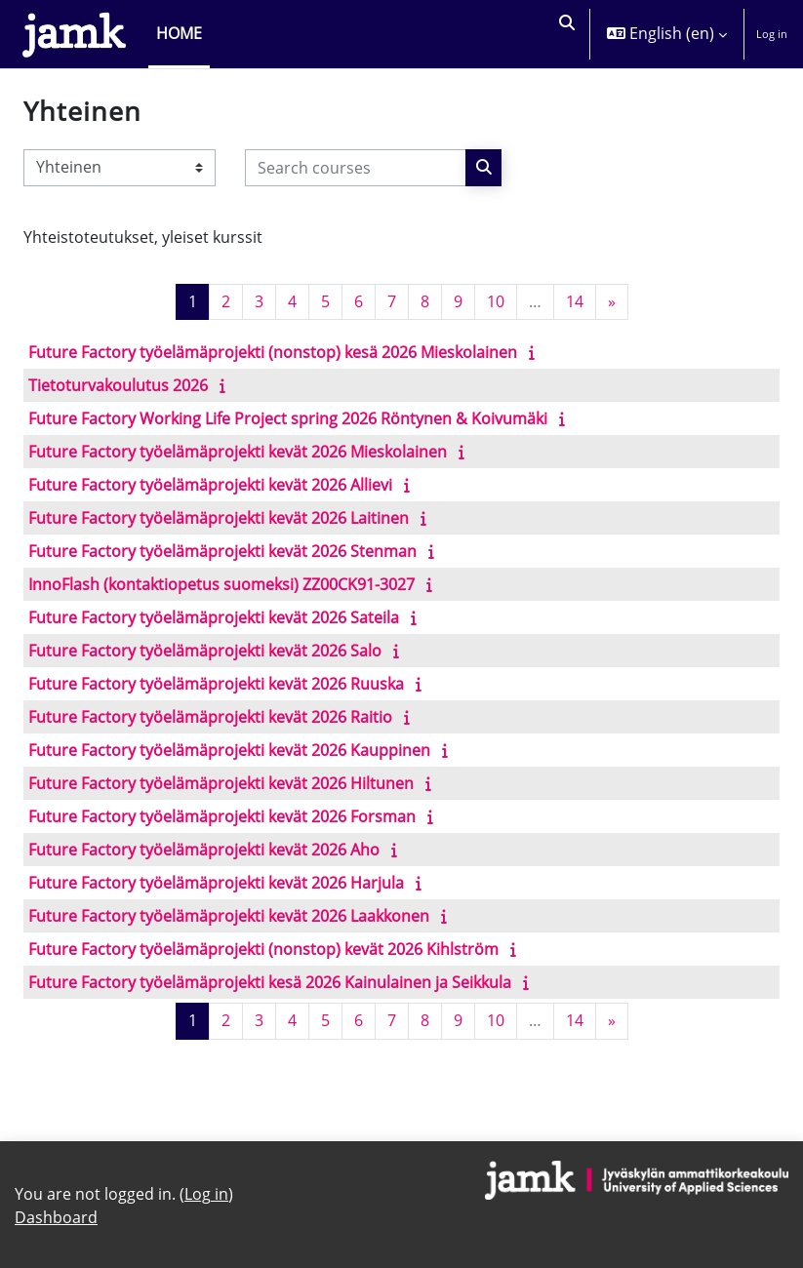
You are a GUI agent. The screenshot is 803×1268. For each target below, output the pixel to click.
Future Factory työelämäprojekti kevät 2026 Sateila (213, 617)
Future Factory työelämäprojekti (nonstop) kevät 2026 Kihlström (263, 949)
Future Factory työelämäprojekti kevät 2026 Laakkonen (228, 916)
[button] (564, 34)
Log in (771, 33)
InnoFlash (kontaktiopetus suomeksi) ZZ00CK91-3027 (221, 584)
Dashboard (56, 1217)
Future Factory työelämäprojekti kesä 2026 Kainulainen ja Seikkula (269, 982)
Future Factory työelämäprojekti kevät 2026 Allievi (210, 484)
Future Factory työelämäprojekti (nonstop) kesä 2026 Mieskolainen (272, 352)
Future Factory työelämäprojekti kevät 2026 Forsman (222, 816)
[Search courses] (355, 167)
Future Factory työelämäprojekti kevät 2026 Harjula (216, 882)
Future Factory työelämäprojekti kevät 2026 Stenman (222, 551)
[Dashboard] (74, 34)
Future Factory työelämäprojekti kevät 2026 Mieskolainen (237, 451)
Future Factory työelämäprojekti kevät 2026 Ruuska (216, 683)
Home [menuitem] (179, 33)
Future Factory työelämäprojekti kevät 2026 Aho (204, 849)
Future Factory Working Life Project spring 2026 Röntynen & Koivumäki (287, 418)
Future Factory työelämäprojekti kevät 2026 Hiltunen (221, 783)
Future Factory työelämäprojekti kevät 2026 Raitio (210, 717)
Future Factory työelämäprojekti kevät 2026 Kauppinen (229, 750)
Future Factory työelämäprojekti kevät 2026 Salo (204, 650)
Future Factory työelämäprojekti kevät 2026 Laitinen (218, 518)
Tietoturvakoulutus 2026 (118, 385)
